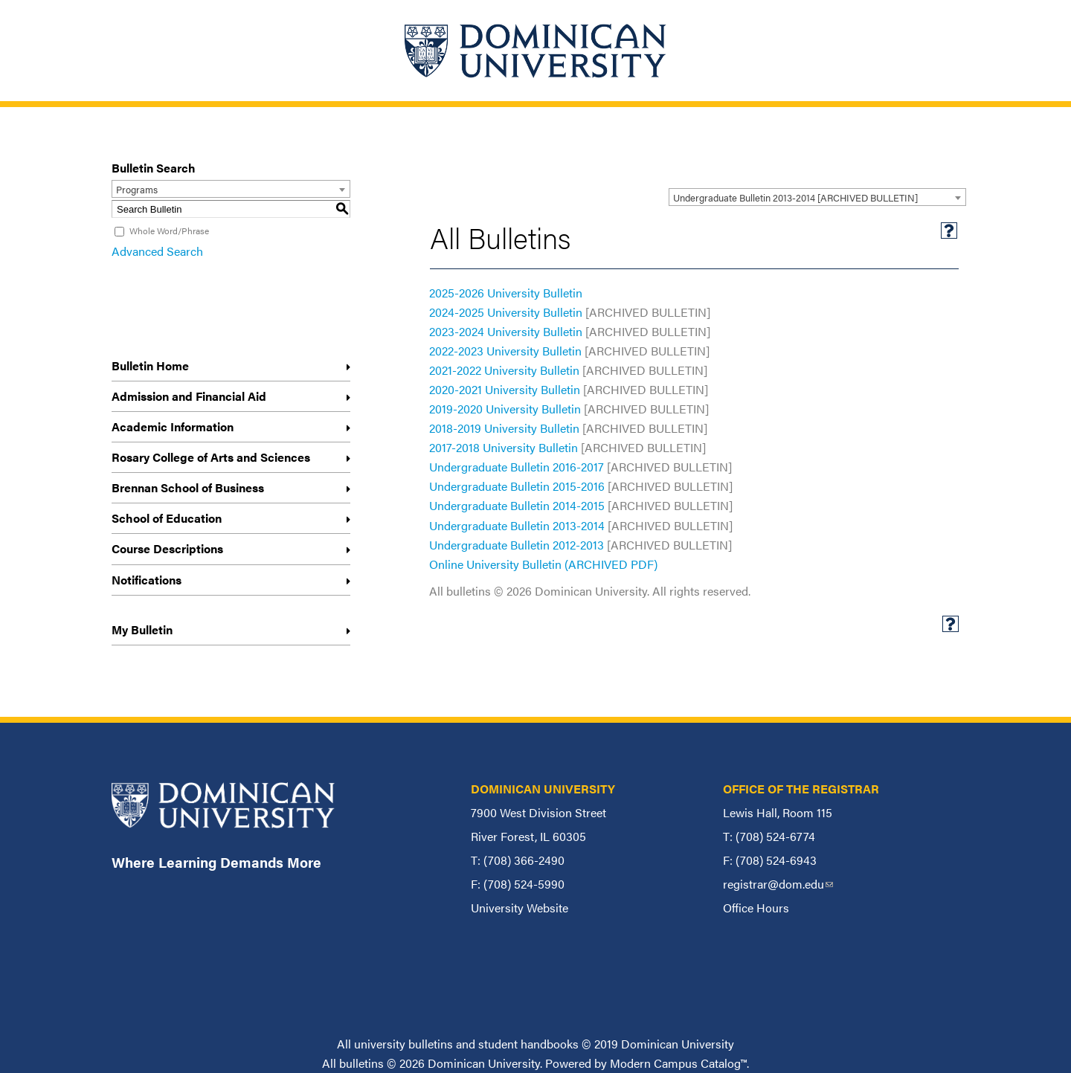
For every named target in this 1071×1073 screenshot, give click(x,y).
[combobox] (817, 197)
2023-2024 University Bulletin (505, 331)
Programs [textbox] (137, 189)
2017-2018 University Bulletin (503, 447)
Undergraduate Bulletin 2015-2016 (517, 485)
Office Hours (756, 907)
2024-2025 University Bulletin (505, 311)
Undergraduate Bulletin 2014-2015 (517, 505)
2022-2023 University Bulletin (505, 350)
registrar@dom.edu (778, 883)
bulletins (361, 1063)
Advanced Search (157, 251)
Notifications (146, 579)
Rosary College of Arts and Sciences (211, 456)
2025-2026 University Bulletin (505, 292)
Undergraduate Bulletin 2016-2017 (516, 466)
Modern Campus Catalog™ (678, 1063)
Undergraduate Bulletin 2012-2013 (516, 544)
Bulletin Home (150, 365)
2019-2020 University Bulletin (505, 408)
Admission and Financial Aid (189, 396)
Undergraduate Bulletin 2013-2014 (517, 525)
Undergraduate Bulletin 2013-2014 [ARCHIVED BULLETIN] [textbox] (795, 197)
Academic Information (173, 426)
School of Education (167, 517)
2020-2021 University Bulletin (504, 389)
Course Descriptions (167, 548)
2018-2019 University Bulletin (504, 427)
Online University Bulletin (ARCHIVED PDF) (543, 564)
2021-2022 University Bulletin (504, 369)
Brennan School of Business (188, 487)
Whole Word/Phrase (169, 230)
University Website (519, 907)
